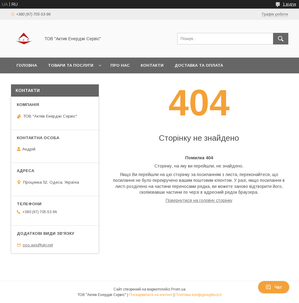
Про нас (120, 65)
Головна (26, 65)
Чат (273, 287)
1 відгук (289, 4)
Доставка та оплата (199, 65)
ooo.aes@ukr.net (38, 245)
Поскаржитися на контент (151, 295)
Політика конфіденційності (198, 295)
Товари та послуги (70, 65)
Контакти (152, 65)
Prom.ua (178, 289)
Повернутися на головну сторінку (199, 200)
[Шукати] (280, 38)
